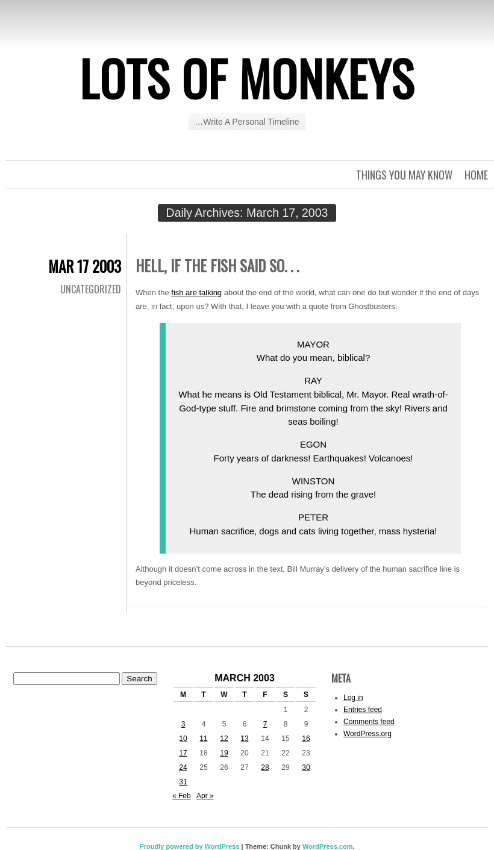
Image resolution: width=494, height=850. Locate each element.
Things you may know (404, 175)
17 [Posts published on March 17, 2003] (183, 753)
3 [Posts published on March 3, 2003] (183, 724)
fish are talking (196, 292)
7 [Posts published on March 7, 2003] (265, 724)
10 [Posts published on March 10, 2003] (183, 738)
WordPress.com (327, 846)
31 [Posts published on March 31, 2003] (183, 782)
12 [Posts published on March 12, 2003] (224, 738)
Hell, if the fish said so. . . (217, 265)
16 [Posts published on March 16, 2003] (306, 738)
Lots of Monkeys (247, 77)
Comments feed (369, 721)
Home (476, 175)
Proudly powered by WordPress (189, 846)
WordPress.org (367, 734)
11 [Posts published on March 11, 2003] (203, 738)
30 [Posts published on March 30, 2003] (306, 767)
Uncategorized (90, 289)
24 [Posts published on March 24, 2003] (183, 767)
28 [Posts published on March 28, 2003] (265, 767)
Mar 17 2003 (84, 266)
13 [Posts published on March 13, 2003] (244, 738)
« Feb (181, 796)
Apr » (205, 796)
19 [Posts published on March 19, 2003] (224, 753)
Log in (353, 697)
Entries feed (362, 709)
